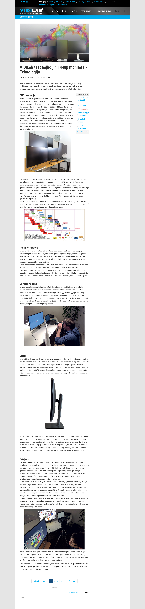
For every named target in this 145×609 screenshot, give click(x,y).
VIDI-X (89, 2)
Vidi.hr (51, 2)
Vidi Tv (55, 11)
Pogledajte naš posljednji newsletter (53, 5)
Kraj (74, 581)
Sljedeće (67, 581)
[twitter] (24, 2)
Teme (74, 11)
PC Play (81, 2)
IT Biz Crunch (99, 2)
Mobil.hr (59, 2)
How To (65, 11)
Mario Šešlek (28, 78)
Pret (43, 581)
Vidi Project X (86, 11)
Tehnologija (83, 109)
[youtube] (27, 2)
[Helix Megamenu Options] (124, 11)
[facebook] (21, 2)
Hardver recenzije (103, 11)
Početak (36, 581)
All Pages (82, 131)
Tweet (22, 597)
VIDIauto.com (70, 2)
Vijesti (118, 11)
